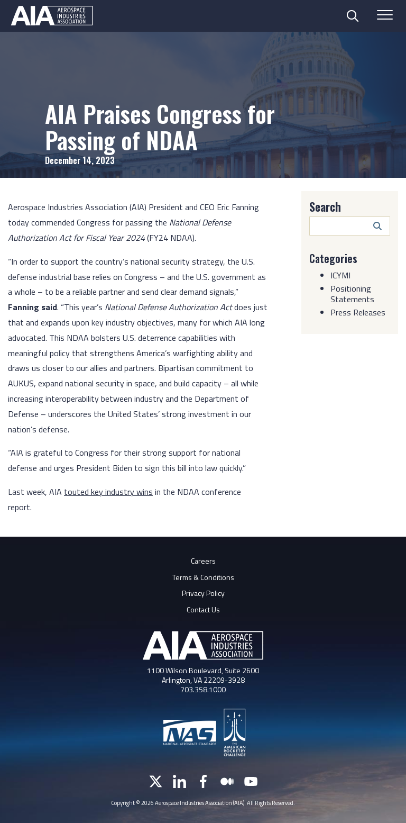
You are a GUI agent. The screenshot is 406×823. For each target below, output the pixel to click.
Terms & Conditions (203, 577)
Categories (333, 258)
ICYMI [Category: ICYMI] (340, 274)
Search (325, 206)
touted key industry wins (108, 491)
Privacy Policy (203, 593)
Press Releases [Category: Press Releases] (357, 311)
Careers (203, 560)
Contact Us (203, 609)
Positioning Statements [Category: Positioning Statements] (352, 293)
